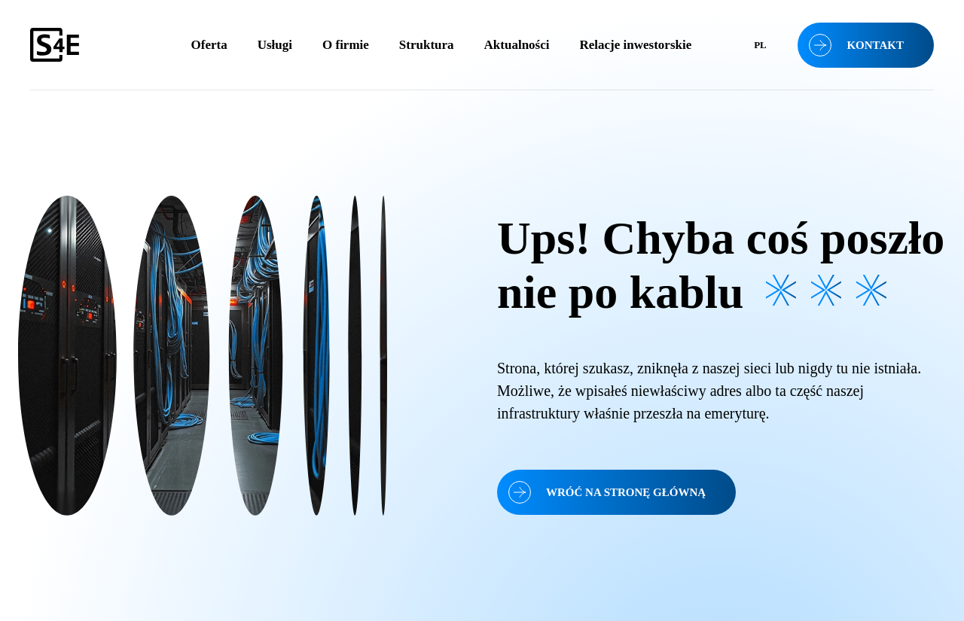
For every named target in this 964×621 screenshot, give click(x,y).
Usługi (275, 45)
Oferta (209, 45)
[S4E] (83, 45)
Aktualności (517, 45)
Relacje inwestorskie (636, 45)
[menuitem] (760, 45)
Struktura (426, 45)
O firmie (345, 45)
